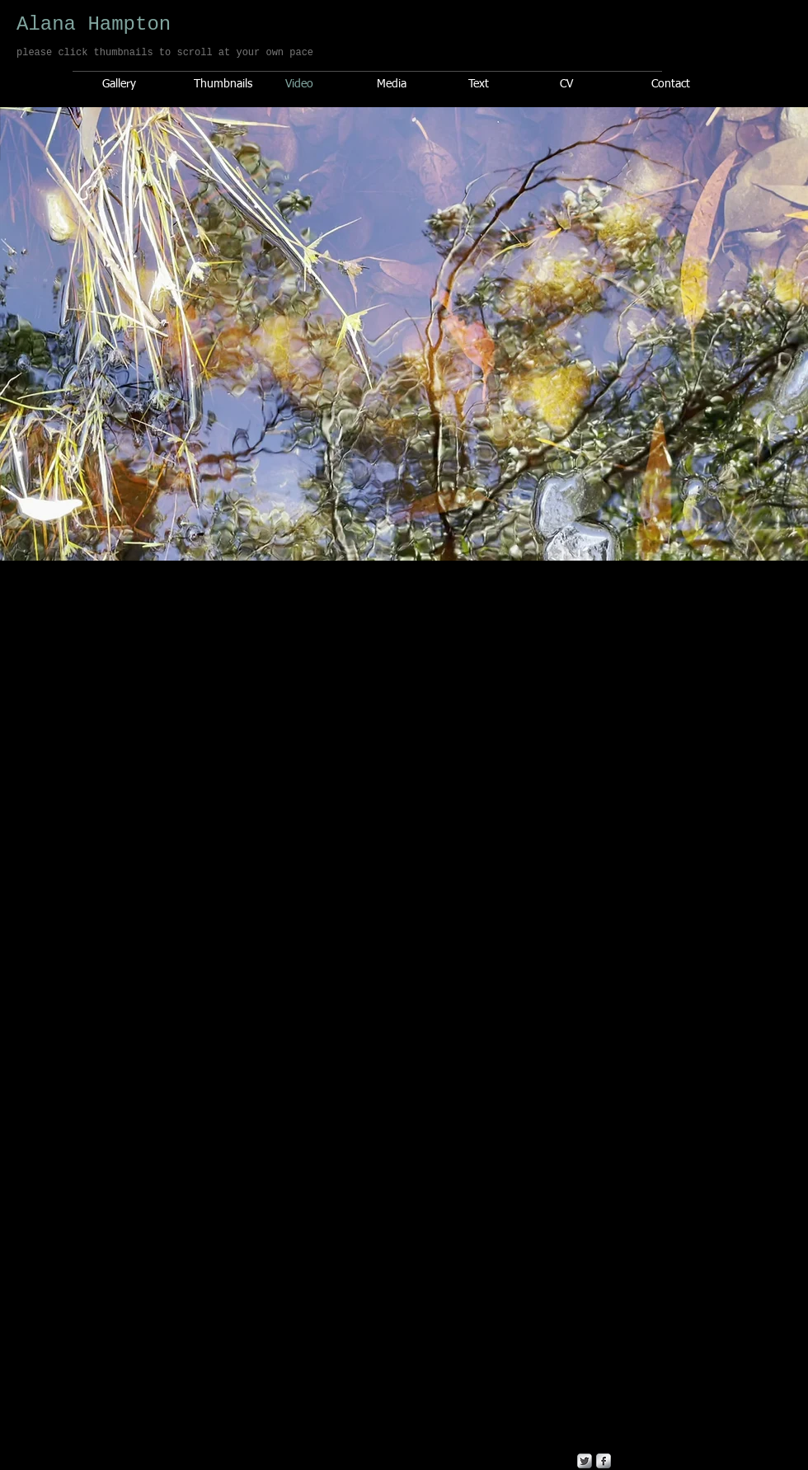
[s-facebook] (603, 1461)
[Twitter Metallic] (584, 1461)
